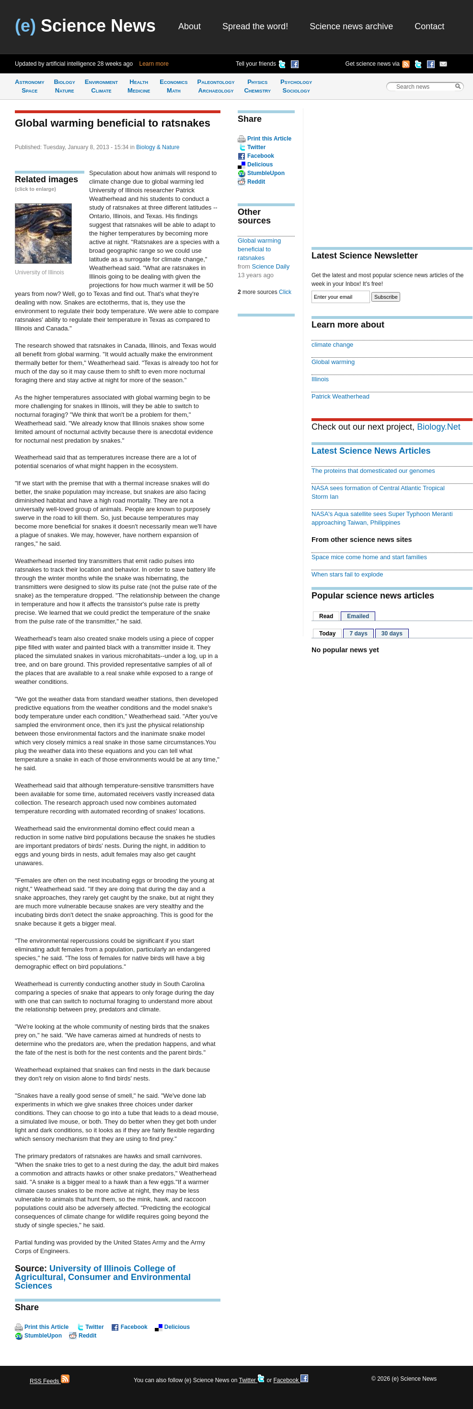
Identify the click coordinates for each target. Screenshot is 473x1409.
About (189, 26)
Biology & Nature (157, 147)
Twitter (94, 1327)
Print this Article (46, 1327)
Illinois (320, 379)
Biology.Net (439, 427)
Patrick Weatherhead (340, 396)
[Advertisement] (266, 473)
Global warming (333, 361)
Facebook (134, 1327)
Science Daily (271, 266)
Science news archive (351, 26)
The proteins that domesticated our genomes (373, 470)
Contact (429, 26)
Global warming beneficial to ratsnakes (259, 249)
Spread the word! (255, 26)
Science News (85, 25)
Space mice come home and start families (369, 557)
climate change (332, 344)
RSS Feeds (49, 1381)
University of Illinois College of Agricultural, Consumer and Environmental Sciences (103, 1277)
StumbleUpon (43, 1335)
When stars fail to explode (347, 574)
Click (285, 292)
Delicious (177, 1327)
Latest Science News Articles (370, 451)
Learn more (154, 63)
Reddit (87, 1335)
